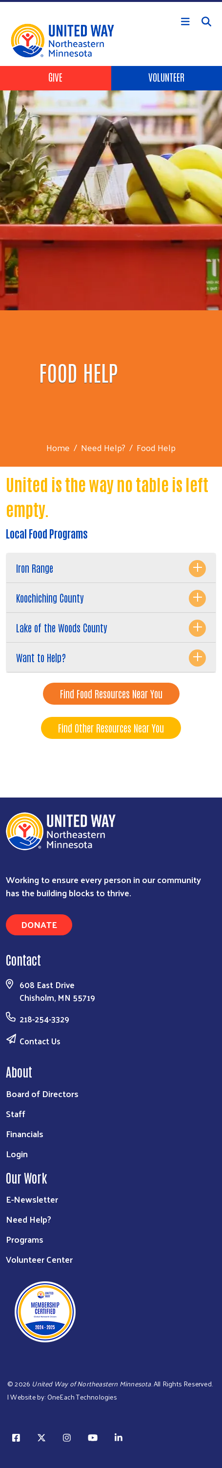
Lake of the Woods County (61, 627)
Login (17, 1153)
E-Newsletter (32, 1199)
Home (58, 447)
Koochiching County (50, 597)
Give (55, 76)
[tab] (111, 568)
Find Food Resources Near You (111, 693)
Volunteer (166, 76)
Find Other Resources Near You (111, 727)
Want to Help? (41, 657)
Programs (24, 1239)
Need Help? (103, 447)
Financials (24, 1133)
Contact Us (40, 1041)
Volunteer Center (39, 1259)
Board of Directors (42, 1093)
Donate (39, 924)
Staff (15, 1113)
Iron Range (34, 567)
